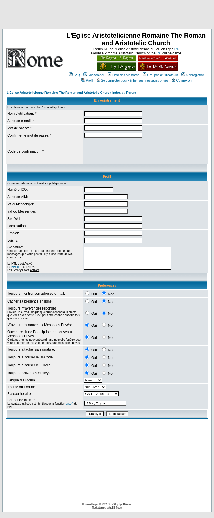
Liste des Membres (123, 75)
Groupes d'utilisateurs (160, 75)
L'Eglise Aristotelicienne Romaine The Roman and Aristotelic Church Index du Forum (71, 92)
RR (176, 49)
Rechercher (93, 75)
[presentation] (128, 151)
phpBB (98, 504)
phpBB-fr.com (115, 507)
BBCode (16, 266)
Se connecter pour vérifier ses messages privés (132, 80)
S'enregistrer (192, 75)
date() (69, 403)
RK (158, 53)
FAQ (74, 75)
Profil (87, 80)
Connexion (182, 80)
